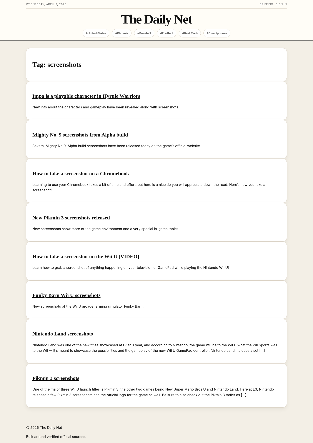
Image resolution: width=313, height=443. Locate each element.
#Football (166, 33)
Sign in (281, 4)
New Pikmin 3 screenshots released (71, 218)
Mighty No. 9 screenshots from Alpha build (80, 135)
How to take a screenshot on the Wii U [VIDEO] (85, 256)
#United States (96, 33)
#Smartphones (217, 33)
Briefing (266, 4)
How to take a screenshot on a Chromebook (80, 173)
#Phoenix (121, 33)
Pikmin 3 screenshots (55, 378)
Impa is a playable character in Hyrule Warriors (86, 96)
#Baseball (144, 33)
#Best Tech (190, 33)
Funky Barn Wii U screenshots (66, 295)
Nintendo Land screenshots (62, 334)
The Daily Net (156, 19)
